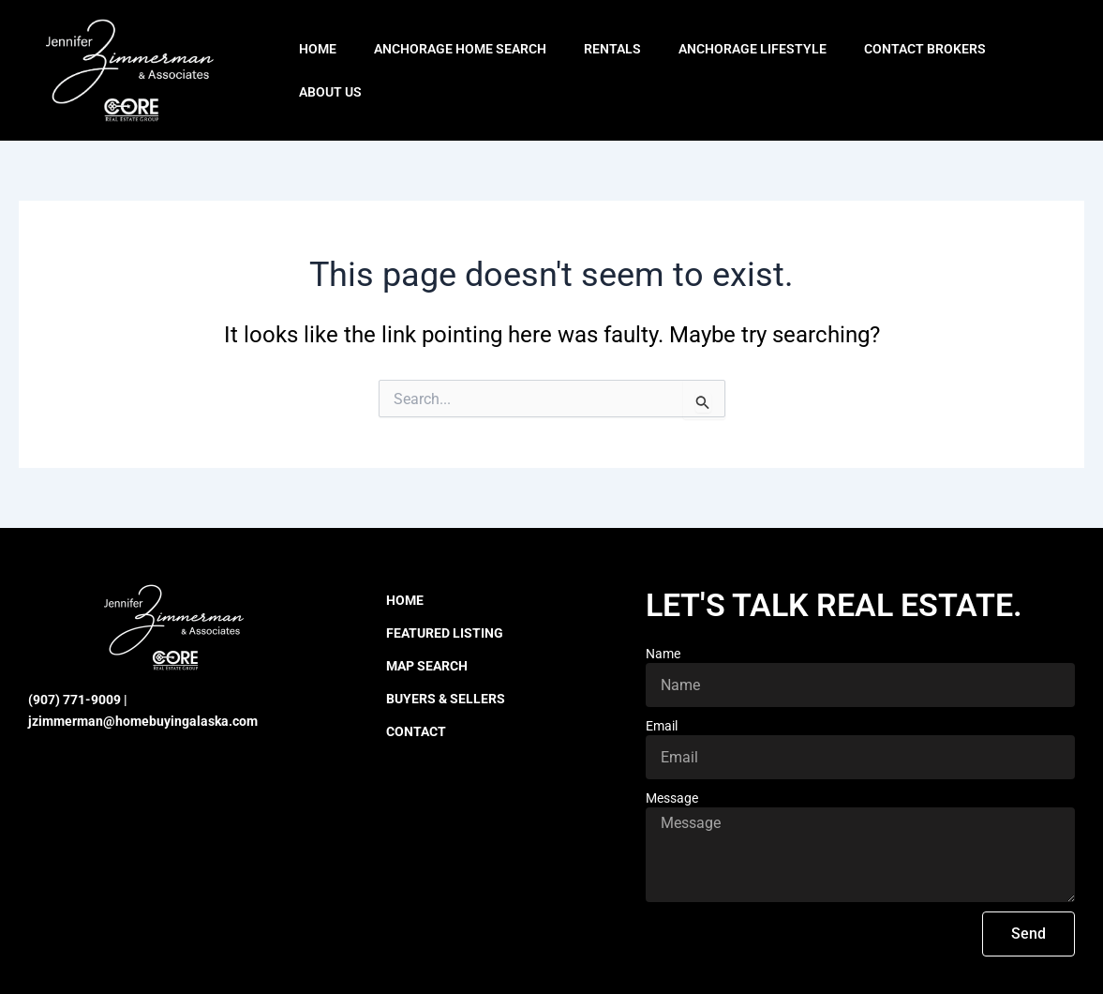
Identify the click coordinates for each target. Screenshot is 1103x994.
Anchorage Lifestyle (752, 48)
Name (663, 653)
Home (317, 48)
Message (672, 798)
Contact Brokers (925, 48)
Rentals (612, 48)
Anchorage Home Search (460, 48)
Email (662, 725)
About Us (330, 91)
